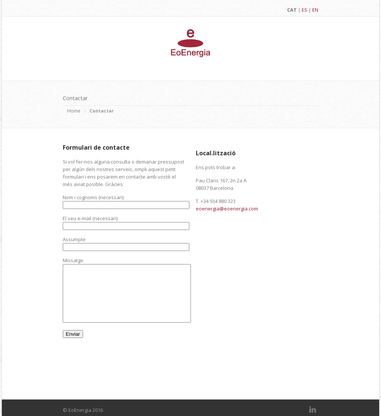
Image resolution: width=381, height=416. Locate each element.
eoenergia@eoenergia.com (227, 208)
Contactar (101, 111)
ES (304, 9)
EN (315, 9)
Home (73, 111)
